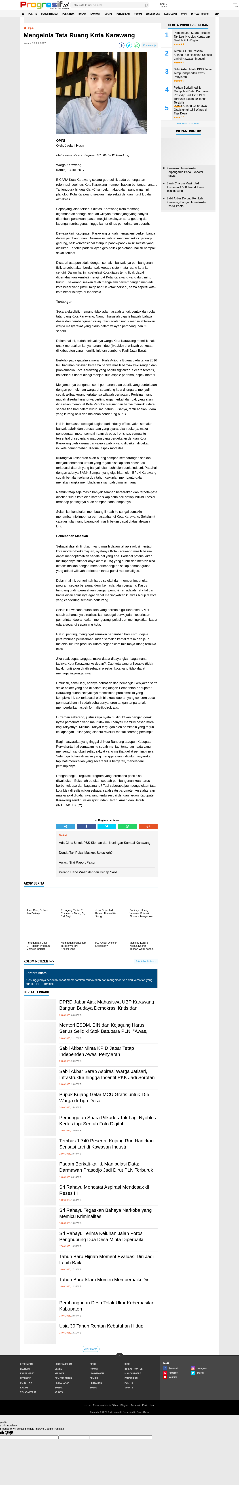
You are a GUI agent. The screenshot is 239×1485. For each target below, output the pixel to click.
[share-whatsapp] (137, 45)
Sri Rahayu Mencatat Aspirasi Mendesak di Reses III (104, 1190)
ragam (82, 13)
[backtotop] (119, 1356)
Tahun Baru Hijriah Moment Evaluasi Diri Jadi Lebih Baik (106, 1259)
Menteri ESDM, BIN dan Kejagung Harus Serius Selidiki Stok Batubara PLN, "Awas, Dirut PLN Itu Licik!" (103, 1031)
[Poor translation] (9, 1432)
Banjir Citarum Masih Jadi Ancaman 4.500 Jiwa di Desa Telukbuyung (185, 187)
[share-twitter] (129, 45)
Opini (184, 13)
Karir (145, 1405)
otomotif (25, 1378)
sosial (108, 13)
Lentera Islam (63, 1364)
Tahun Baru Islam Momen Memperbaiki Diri (104, 1279)
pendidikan (123, 13)
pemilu (94, 1378)
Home (87, 1405)
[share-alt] (65, 826)
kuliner (59, 1373)
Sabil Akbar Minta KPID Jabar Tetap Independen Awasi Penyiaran (96, 1051)
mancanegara (132, 1373)
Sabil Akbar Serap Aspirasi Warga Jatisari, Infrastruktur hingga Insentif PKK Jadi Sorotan (107, 1074)
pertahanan (62, 1382)
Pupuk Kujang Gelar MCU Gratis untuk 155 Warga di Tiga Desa (104, 1097)
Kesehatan (170, 13)
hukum (138, 13)
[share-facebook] (121, 45)
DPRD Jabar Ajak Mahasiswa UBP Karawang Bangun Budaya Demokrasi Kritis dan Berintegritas (106, 1008)
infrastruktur (200, 13)
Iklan (152, 1405)
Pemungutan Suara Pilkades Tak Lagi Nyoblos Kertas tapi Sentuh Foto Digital (107, 1120)
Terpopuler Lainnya (188, 124)
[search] (109, 5)
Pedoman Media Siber (105, 1405)
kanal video (27, 1373)
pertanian (96, 1382)
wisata (59, 1392)
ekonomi (95, 13)
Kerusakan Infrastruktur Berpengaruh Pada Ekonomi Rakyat (185, 172)
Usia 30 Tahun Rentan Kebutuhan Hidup (101, 1326)
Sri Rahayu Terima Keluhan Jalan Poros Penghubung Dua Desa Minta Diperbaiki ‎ (102, 1236)
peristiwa (68, 13)
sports (128, 1387)
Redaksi (135, 1405)
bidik (127, 1364)
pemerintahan (49, 13)
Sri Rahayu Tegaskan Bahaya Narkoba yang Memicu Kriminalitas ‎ (105, 1213)
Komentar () (149, 45)
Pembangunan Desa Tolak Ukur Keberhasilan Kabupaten (107, 1306)
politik (32, 13)
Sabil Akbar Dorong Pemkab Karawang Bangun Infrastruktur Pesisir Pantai (187, 202)
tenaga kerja (28, 1392)
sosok (93, 1387)
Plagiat (124, 1405)
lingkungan (153, 13)
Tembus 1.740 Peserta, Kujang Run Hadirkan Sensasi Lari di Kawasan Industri (106, 1144)
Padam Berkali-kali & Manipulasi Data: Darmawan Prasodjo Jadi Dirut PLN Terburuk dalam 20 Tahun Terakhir (106, 1170)
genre (58, 1368)
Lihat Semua (90, 1349)
